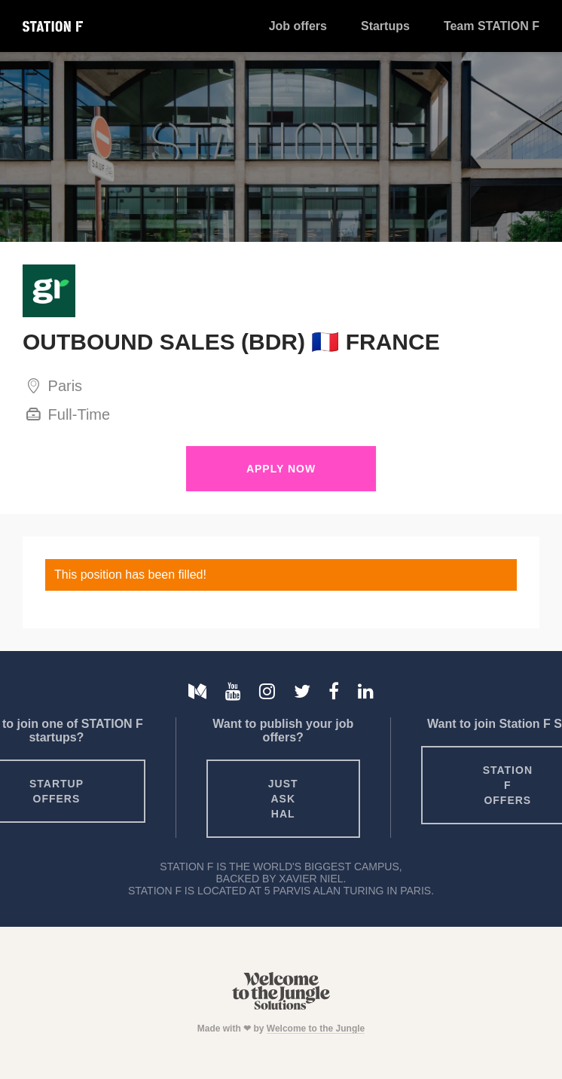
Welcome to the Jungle (316, 1028)
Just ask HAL (283, 799)
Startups (385, 26)
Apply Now (281, 469)
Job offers (298, 26)
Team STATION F (491, 26)
